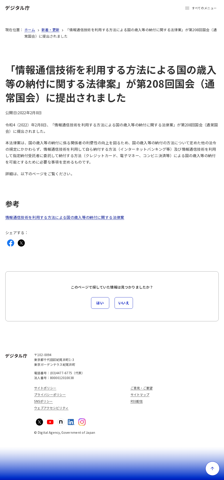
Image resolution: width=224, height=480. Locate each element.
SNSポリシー (43, 401)
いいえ (123, 302)
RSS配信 (137, 401)
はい (100, 302)
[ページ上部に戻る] (212, 468)
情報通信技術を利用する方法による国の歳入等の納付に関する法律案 (64, 217)
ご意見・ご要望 (142, 388)
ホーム (29, 29)
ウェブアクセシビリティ (51, 408)
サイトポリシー (45, 388)
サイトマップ (140, 394)
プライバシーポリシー (50, 394)
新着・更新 (50, 29)
